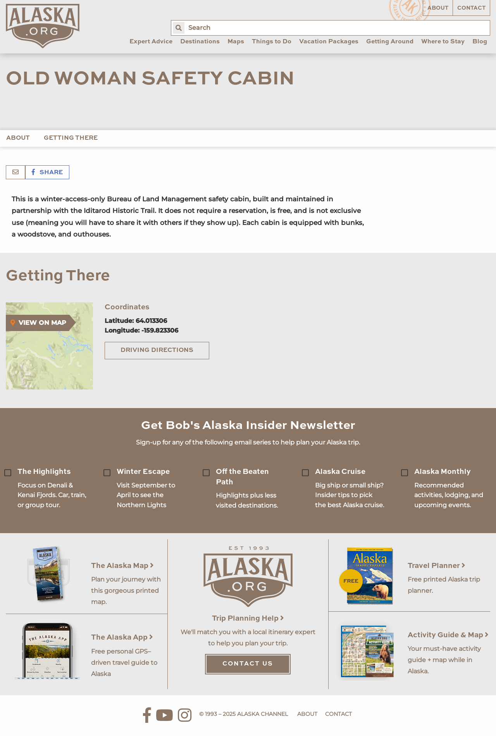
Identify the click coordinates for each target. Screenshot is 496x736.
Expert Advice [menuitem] (150, 42)
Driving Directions (157, 350)
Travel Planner (436, 566)
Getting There (71, 138)
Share (47, 173)
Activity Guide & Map (448, 635)
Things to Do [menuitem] (271, 42)
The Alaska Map (122, 566)
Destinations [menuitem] (200, 42)
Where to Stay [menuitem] (443, 42)
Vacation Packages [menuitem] (328, 42)
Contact (471, 8)
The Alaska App (122, 637)
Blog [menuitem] (479, 42)
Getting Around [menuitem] (389, 42)
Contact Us (247, 664)
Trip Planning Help (248, 618)
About (437, 8)
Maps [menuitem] (235, 42)
